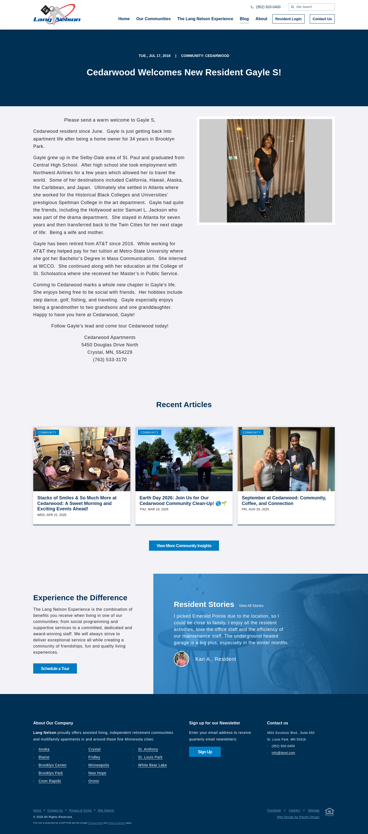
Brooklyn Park (51, 773)
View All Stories (251, 606)
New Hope (97, 773)
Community (47, 432)
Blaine (44, 757)
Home (37, 810)
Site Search (106, 810)
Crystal (94, 749)
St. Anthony (148, 749)
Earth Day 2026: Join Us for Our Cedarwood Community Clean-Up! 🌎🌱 (183, 500)
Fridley (94, 757)
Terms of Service (116, 823)
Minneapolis (98, 765)
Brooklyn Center (53, 765)
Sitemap (313, 810)
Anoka (44, 749)
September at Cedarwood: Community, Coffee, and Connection (284, 500)
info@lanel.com (283, 753)
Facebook (274, 810)
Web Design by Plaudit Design (298, 816)
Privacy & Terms (80, 810)
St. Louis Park (150, 757)
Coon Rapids (50, 781)
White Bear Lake (152, 765)
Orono (93, 781)
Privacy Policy (95, 823)
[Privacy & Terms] (330, 813)
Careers (294, 810)
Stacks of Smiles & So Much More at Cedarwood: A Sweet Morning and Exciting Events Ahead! (77, 503)
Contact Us (55, 810)
